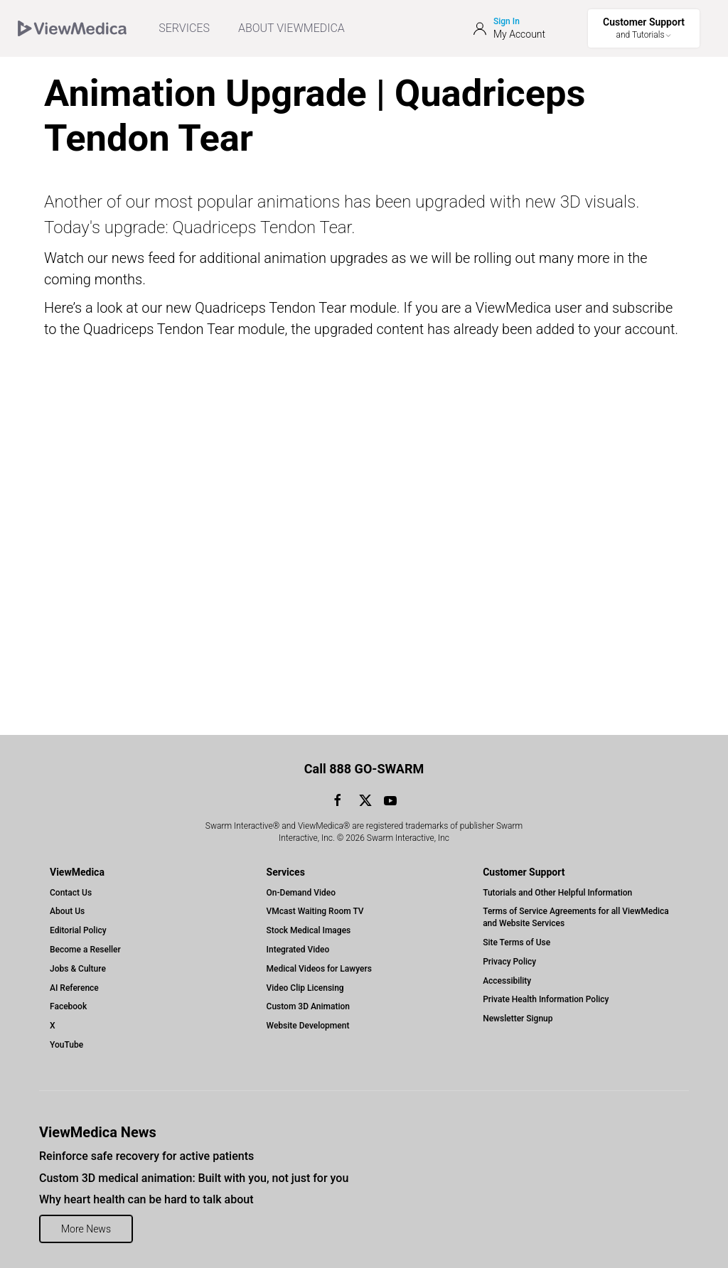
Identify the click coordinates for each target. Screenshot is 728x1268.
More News (86, 1229)
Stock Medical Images (309, 930)
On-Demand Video (301, 893)
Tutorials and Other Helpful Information (557, 893)
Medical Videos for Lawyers (319, 969)
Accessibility (507, 981)
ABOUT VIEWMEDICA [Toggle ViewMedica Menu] (291, 28)
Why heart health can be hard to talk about (146, 1199)
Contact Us (71, 893)
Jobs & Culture (78, 969)
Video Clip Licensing (305, 988)
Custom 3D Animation (308, 1006)
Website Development (308, 1026)
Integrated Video (298, 950)
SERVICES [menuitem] (184, 28)
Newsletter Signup (517, 1018)
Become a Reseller (85, 950)
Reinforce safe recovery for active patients (146, 1156)
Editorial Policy (78, 930)
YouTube (66, 1045)
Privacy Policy (509, 962)
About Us (67, 911)
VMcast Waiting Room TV (315, 911)
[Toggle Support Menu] (644, 28)
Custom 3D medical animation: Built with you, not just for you (193, 1178)
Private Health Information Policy (546, 999)
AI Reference (74, 988)
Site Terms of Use (516, 942)
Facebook (68, 1006)
